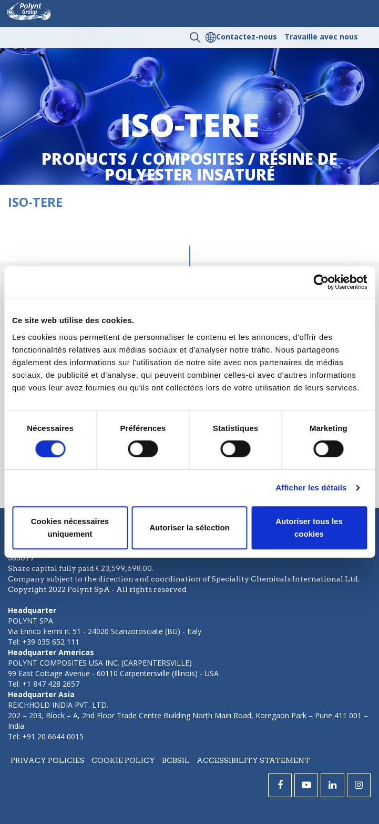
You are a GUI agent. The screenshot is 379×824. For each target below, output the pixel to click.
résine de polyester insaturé (221, 166)
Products (84, 158)
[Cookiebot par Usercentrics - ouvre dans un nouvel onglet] (321, 282)
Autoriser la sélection (189, 527)
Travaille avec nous (321, 37)
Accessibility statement (253, 760)
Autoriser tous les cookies (309, 527)
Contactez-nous (246, 37)
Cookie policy (123, 760)
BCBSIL (176, 760)
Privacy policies (48, 760)
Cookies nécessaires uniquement (70, 527)
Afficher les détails (310, 487)
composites (193, 158)
